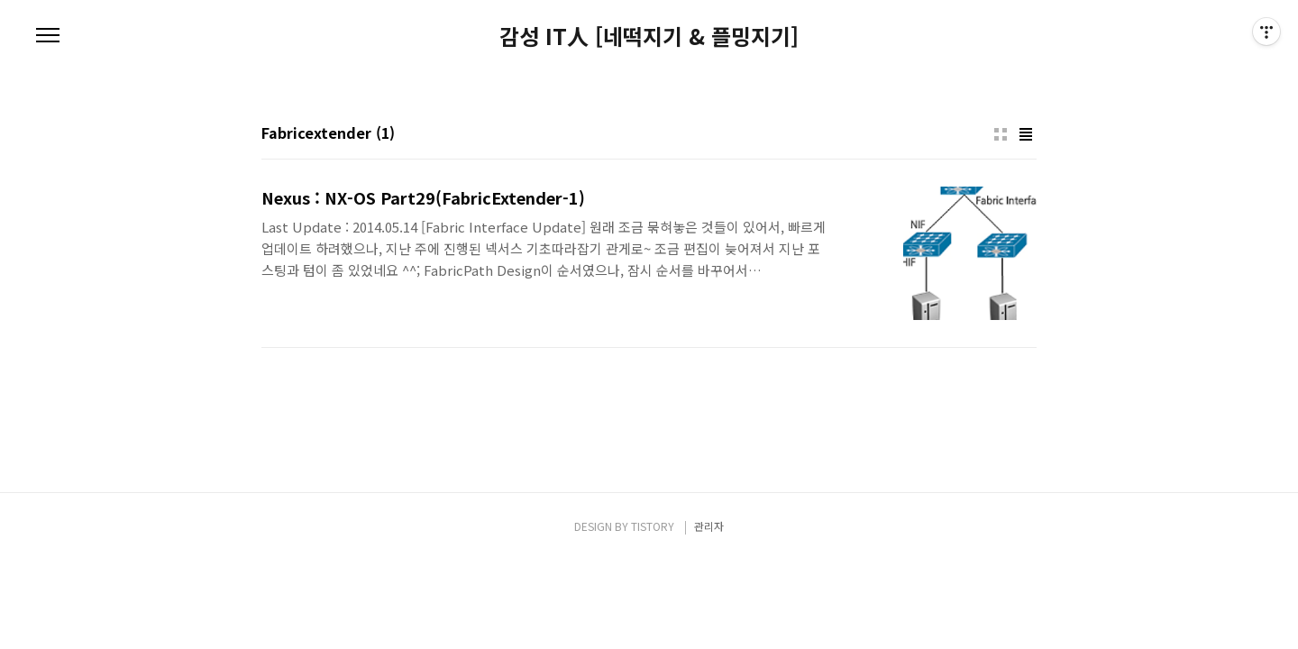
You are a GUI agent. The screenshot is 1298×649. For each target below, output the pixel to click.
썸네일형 (1000, 134)
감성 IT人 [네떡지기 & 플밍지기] (649, 36)
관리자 (709, 526)
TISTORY (652, 526)
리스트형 (1026, 134)
